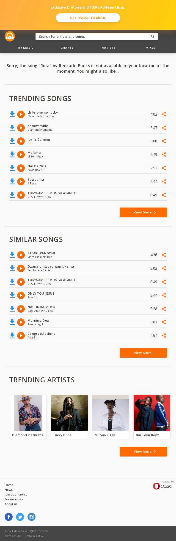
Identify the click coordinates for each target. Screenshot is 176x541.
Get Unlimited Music (88, 18)
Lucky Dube (62, 435)
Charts (67, 47)
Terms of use (13, 535)
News (9, 490)
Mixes (150, 47)
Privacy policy (34, 535)
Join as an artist (16, 494)
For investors (14, 499)
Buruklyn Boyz (147, 435)
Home (9, 485)
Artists (109, 47)
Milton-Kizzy (105, 435)
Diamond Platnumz (27, 435)
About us (11, 504)
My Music (25, 47)
